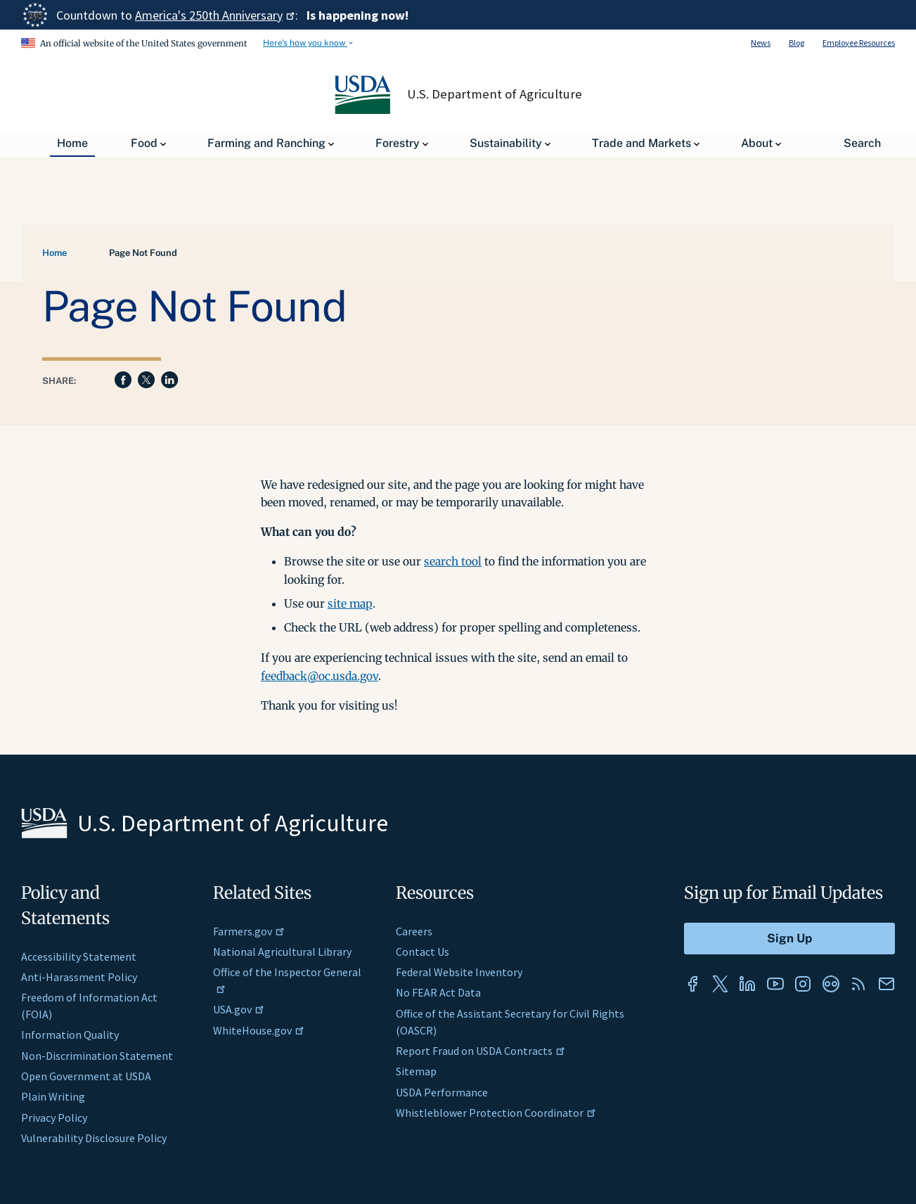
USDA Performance (442, 1092)
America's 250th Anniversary (215, 15)
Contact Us (422, 951)
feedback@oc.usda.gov (319, 676)
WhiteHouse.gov (258, 1030)
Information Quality (70, 1034)
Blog (796, 42)
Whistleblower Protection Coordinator (496, 1113)
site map (350, 603)
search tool (453, 561)
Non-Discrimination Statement (97, 1056)
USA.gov (238, 1009)
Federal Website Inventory (459, 972)
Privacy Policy (54, 1117)
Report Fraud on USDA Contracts (480, 1051)
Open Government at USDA (86, 1076)
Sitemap (416, 1071)
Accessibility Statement (78, 956)
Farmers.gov (249, 931)
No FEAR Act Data (438, 992)
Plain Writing (53, 1096)
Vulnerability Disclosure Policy (94, 1138)
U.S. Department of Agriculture (494, 94)
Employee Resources (859, 42)
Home (54, 253)
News (760, 42)
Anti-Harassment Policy (79, 977)
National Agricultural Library (282, 951)
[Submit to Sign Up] (789, 938)
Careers (414, 931)
